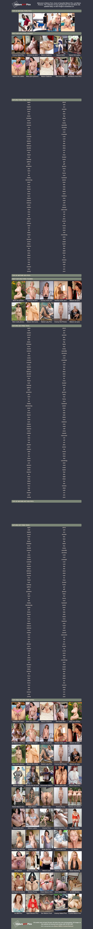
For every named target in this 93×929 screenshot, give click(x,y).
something (64, 234)
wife (29, 264)
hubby (29, 177)
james (64, 180)
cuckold (29, 136)
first (29, 152)
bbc (64, 111)
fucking (29, 159)
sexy (64, 228)
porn (29, 221)
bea (29, 113)
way (29, 262)
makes (29, 198)
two (64, 257)
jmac (64, 182)
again (28, 102)
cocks (29, 132)
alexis (64, 102)
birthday (28, 118)
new (29, 209)
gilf (64, 164)
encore (29, 150)
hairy (64, 168)
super (64, 241)
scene (64, 225)
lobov (64, 191)
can (29, 127)
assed (29, 109)
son (29, 237)
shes (64, 230)
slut (64, 232)
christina (64, 127)
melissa (29, 202)
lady (64, 186)
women (29, 266)
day (64, 141)
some (28, 234)
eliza (64, 148)
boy (64, 120)
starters (29, 239)
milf (64, 202)
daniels (29, 141)
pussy (64, 221)
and (64, 104)
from (64, 154)
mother (29, 207)
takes (28, 244)
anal (29, 104)
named (64, 207)
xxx (64, 266)
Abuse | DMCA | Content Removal (63, 926)
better (28, 116)
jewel (28, 182)
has (64, 170)
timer (64, 253)
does (64, 145)
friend (28, 154)
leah (64, 189)
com (64, 132)
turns (28, 257)
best (64, 113)
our (64, 216)
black (64, 118)
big (64, 116)
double (29, 148)
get (64, 161)
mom (28, 205)
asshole (64, 109)
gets (29, 164)
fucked (64, 157)
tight (64, 250)
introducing (29, 180)
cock (64, 129)
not (64, 212)
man (64, 198)
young (29, 271)
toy (64, 255)
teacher (29, 246)
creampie (64, 134)
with (64, 264)
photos (29, 218)
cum (64, 136)
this (64, 248)
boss (28, 120)
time (29, 253)
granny (64, 166)
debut (29, 143)
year (29, 269)
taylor (64, 244)
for (64, 152)
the (29, 248)
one (29, 216)
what (64, 262)
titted (28, 255)
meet (64, 200)
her (29, 173)
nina (29, 212)
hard (29, 170)
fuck (29, 157)
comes (29, 134)
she (29, 230)
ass (64, 107)
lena (29, 191)
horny (64, 173)
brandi (29, 123)
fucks (64, 159)
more (64, 205)
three (28, 250)
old (64, 214)
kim (64, 184)
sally (29, 225)
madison (64, 196)
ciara (28, 129)
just (29, 184)
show (28, 232)
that (64, 246)
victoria (64, 260)
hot (29, 175)
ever (64, 150)
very (29, 260)
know (28, 186)
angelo (29, 107)
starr (64, 237)
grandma (28, 166)
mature (29, 200)
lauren (29, 189)
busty (64, 123)
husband (64, 177)
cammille (64, 125)
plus (64, 218)
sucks (29, 241)
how (64, 175)
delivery (29, 145)
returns (29, 223)
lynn (29, 196)
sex (29, 228)
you (64, 269)
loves (28, 193)
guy (29, 168)
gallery (29, 161)
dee (64, 143)
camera (29, 125)
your (64, 271)
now (29, 214)
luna (64, 193)
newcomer (64, 209)
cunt (64, 139)
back (28, 111)
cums (28, 139)
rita (64, 223)
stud (64, 239)
